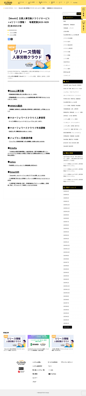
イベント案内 (67, 68)
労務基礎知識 (67, 109)
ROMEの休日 (67, 98)
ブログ (67, 3)
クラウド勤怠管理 (68, 45)
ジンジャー (78, 95)
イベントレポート (75, 122)
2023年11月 (67, 289)
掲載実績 (78, 98)
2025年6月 (66, 225)
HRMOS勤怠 (16, 106)
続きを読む (66, 327)
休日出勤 (74, 142)
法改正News (67, 61)
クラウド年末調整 (68, 38)
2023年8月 (66, 299)
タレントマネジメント (69, 95)
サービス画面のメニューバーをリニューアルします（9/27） (25, 121)
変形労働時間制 (67, 132)
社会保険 (77, 136)
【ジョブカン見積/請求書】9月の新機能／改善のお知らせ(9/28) (26, 141)
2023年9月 (66, 296)
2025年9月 (66, 214)
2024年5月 (66, 269)
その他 (70, 115)
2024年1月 (66, 282)
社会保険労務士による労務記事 (71, 34)
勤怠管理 (71, 146)
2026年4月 (66, 191)
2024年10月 (67, 252)
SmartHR (14, 172)
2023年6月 (66, 306)
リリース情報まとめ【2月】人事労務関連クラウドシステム (73, 170)
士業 (72, 109)
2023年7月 (66, 303)
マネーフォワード (74, 92)
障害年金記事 (67, 72)
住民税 (72, 125)
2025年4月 (66, 231)
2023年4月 (66, 313)
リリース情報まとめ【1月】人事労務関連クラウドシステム (73, 175)
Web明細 (66, 139)
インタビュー (67, 65)
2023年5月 (66, 309)
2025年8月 (66, 218)
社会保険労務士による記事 (70, 102)
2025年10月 (67, 211)
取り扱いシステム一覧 (43, 3)
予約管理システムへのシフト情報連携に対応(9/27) (23, 165)
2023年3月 (66, 316)
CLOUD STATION (8, 8)
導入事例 (53, 3)
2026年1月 (66, 201)
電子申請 (76, 129)
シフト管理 (66, 58)
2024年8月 (66, 259)
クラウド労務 (67, 51)
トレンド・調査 (79, 112)
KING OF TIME (67, 88)
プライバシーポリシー (67, 362)
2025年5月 (66, 228)
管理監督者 (66, 136)
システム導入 (67, 125)
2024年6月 (66, 265)
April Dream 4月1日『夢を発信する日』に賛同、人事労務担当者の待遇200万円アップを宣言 (73, 158)
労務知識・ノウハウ (68, 28)
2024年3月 (66, 275)
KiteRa (13, 148)
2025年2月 (66, 238)
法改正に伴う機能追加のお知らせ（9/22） (21, 131)
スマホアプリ (67, 129)
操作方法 (77, 125)
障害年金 (73, 98)
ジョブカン (66, 92)
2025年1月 (66, 242)
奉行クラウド (75, 88)
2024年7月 (66, 262)
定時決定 (66, 115)
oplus (13, 162)
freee (80, 88)
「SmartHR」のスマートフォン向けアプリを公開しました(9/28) (27, 175)
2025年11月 (67, 208)
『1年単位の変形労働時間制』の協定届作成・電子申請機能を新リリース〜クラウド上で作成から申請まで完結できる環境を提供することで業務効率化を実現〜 (29, 153)
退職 (72, 129)
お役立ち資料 (83, 13)
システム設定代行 (31, 3)
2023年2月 (66, 319)
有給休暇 (66, 146)
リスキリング (67, 75)
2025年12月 (67, 204)
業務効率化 (66, 112)
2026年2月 (66, 198)
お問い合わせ (83, 27)
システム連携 (67, 119)
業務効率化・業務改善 (69, 24)
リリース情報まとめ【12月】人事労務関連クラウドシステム (73, 180)
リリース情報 (13, 32)
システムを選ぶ (21, 3)
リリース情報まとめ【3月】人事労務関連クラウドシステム (73, 164)
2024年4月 (66, 272)
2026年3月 (66, 194)
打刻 (70, 142)
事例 (65, 21)
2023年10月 (67, 292)
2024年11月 (67, 248)
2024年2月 (66, 279)
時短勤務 (78, 105)
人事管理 (76, 109)
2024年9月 (66, 255)
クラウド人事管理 (68, 48)
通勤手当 (71, 139)
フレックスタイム (76, 132)
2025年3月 (66, 235)
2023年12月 (67, 286)
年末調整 (76, 139)
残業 (78, 142)
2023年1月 (66, 323)
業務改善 (72, 112)
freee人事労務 (17, 91)
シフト (80, 129)
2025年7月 (66, 221)
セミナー (60, 3)
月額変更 (73, 105)
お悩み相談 (66, 31)
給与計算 (66, 142)
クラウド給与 (67, 41)
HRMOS (79, 85)
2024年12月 (67, 245)
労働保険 (72, 136)
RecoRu (74, 85)
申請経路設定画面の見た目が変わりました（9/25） (23, 94)
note (50, 370)
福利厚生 (75, 115)
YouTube (75, 2)
